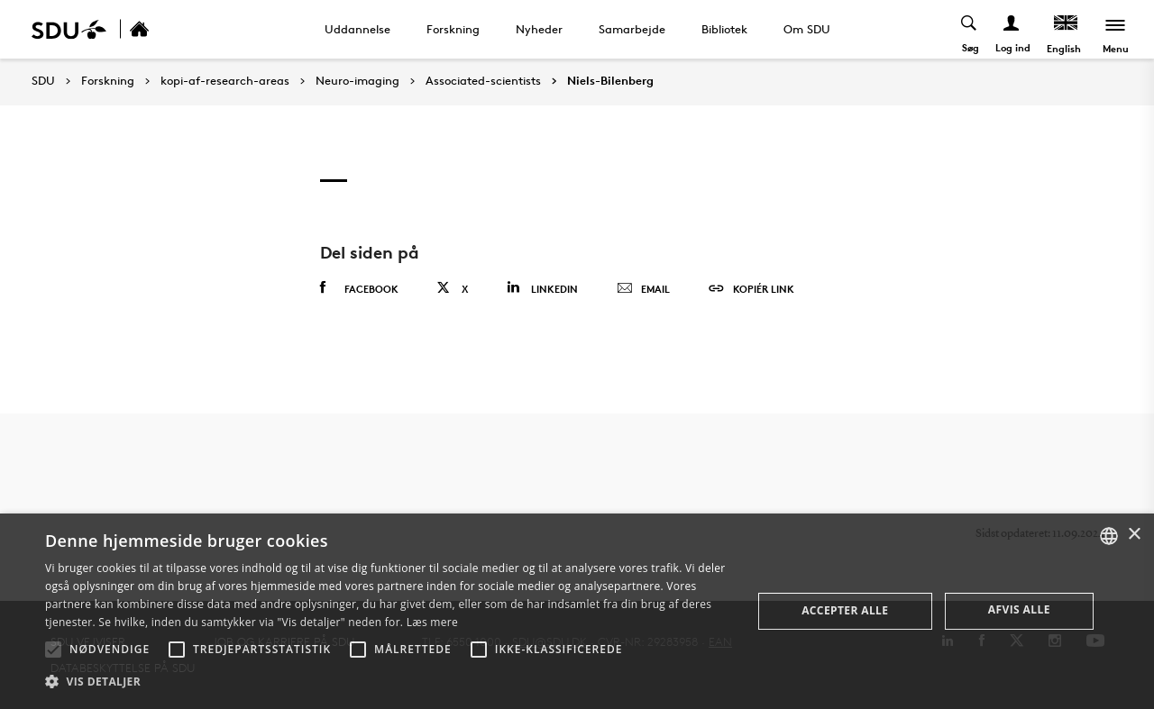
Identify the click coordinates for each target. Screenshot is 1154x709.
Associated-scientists (483, 81)
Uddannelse (357, 29)
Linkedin (542, 287)
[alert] (577, 611)
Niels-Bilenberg (610, 81)
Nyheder (539, 29)
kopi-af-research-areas (224, 81)
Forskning (453, 29)
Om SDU (806, 29)
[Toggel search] (969, 29)
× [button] (1133, 534)
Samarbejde (632, 29)
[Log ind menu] (1012, 29)
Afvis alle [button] (1019, 609)
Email (643, 289)
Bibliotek (724, 29)
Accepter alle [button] (844, 610)
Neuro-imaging (357, 81)
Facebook (359, 288)
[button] (53, 650)
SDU (43, 80)
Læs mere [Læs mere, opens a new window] (432, 622)
